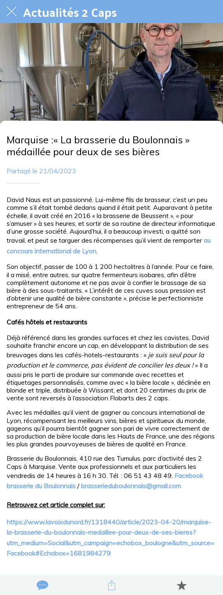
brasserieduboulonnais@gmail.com (131, 486)
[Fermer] (11, 11)
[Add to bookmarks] (181, 585)
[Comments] (41, 585)
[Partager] (111, 585)
